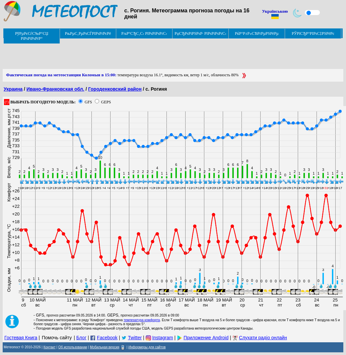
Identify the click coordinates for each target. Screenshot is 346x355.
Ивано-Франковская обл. (55, 89)
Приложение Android (206, 337)
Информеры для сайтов (146, 347)
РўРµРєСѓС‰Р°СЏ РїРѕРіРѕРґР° (31, 36)
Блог (81, 337)
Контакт (50, 347)
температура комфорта (142, 320)
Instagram (162, 337)
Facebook (107, 337)
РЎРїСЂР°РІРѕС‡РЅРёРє (313, 33)
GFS (88, 102)
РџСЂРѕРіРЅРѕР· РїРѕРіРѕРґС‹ (200, 33)
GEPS (106, 102)
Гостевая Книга (20, 337)
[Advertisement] (125, 54)
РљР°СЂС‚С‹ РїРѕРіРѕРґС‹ (144, 33)
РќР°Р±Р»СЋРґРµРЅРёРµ (257, 33)
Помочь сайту (57, 337)
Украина (13, 89)
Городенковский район (114, 89)
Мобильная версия (104, 347)
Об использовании (72, 347)
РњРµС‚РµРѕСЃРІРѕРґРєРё (88, 33)
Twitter (135, 337)
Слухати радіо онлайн (263, 337)
